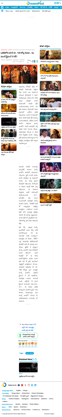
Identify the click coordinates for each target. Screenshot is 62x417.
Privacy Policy (25, 409)
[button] (36, 359)
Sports (16, 407)
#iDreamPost (36, 11)
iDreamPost (25, 393)
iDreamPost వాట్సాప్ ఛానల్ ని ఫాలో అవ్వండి (29, 335)
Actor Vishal (29, 353)
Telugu (25, 390)
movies (10, 49)
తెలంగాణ (22, 7)
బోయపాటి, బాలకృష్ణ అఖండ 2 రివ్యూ (50, 61)
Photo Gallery (34, 404)
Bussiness (23, 407)
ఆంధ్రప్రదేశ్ (14, 7)
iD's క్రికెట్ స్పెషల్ (24, 396)
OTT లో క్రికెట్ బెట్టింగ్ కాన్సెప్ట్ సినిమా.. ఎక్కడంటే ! (50, 174)
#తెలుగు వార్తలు (9, 11)
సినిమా (36, 7)
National (44, 398)
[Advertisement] (31, 29)
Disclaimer (45, 409)
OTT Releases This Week (10, 396)
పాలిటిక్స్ (29, 7)
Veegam (52, 413)
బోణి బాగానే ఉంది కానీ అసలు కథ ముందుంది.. (8, 114)
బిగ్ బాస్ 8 (44, 7)
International (35, 398)
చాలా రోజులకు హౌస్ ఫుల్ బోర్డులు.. (7, 153)
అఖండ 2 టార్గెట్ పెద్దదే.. (46, 205)
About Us (16, 409)
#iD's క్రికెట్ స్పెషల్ (46, 11)
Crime (51, 398)
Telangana (24, 398)
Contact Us (36, 409)
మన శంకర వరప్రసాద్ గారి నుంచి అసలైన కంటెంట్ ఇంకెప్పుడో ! (51, 158)
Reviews (25, 404)
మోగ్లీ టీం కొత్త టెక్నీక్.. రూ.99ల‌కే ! (49, 190)
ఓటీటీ (50, 7)
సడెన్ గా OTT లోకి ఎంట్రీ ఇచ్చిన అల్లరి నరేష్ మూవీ (50, 124)
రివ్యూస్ (56, 7)
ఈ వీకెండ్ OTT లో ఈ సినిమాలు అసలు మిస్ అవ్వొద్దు (50, 93)
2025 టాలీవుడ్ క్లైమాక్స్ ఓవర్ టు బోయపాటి (49, 141)
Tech (10, 407)
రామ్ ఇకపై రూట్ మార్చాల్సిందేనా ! (49, 109)
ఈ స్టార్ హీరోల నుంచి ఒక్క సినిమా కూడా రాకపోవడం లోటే (8, 139)
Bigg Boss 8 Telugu (37, 396)
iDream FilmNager (37, 393)
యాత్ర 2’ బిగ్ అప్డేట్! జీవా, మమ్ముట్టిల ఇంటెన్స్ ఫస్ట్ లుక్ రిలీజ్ (29, 327)
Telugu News (4, 49)
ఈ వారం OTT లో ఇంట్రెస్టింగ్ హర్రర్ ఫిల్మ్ (8, 100)
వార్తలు (7, 7)
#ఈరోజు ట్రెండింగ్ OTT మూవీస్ (23, 11)
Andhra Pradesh (14, 398)
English (18, 390)
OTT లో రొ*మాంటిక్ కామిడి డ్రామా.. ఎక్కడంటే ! (50, 77)
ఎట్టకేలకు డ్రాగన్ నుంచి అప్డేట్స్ (8, 127)
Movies (18, 404)
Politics (5, 401)
